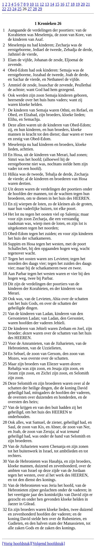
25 (19, 9)
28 (35, 9)
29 (40, 9)
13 (47, 4)
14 (52, 4)
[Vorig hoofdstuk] (16, 543)
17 (67, 4)
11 (37, 4)
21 (88, 4)
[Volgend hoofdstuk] (48, 543)
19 (78, 4)
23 (9, 9)
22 (4, 9)
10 (32, 4)
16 (62, 4)
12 (42, 4)
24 (14, 9)
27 (30, 9)
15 (57, 4)
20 (83, 4)
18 (72, 4)
